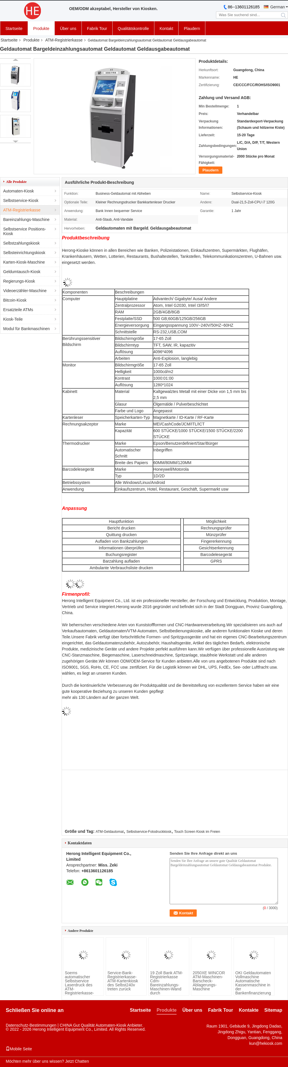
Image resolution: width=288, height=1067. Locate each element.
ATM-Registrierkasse (64, 40)
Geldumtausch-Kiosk (21, 271)
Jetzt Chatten (77, 1061)
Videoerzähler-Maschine (25, 290)
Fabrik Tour (97, 28)
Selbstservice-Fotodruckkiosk (148, 832)
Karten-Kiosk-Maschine (24, 262)
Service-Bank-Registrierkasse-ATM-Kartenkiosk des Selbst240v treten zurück (122, 981)
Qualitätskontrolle (133, 28)
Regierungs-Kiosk (19, 281)
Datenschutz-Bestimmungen (31, 1025)
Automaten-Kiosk (18, 191)
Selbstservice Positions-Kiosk (24, 231)
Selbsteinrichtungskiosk (24, 252)
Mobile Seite (19, 1049)
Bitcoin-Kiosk (14, 300)
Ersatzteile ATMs (18, 309)
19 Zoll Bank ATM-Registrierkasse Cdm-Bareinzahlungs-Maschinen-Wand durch (166, 983)
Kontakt (166, 28)
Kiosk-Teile (13, 319)
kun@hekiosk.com (265, 1043)
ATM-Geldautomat (110, 832)
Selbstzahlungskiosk (21, 243)
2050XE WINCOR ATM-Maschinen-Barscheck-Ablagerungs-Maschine (209, 981)
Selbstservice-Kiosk (20, 200)
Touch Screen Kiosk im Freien (197, 832)
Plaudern (192, 28)
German (277, 7)
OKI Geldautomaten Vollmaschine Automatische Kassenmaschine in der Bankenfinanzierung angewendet (253, 985)
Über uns (68, 28)
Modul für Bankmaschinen (26, 328)
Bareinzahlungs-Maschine (26, 219)
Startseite (13, 28)
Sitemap (273, 1010)
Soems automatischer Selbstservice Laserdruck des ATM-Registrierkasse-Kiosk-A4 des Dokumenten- (79, 987)
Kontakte (248, 1010)
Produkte (41, 28)
